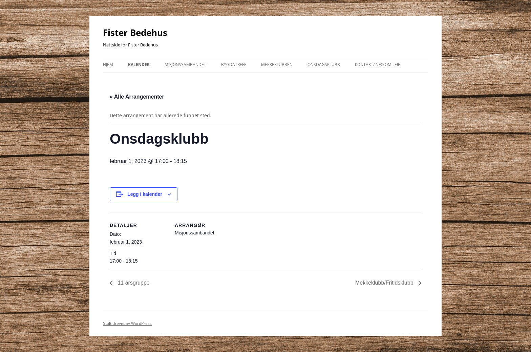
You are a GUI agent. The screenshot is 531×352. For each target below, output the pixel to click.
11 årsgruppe (133, 283)
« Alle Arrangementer (137, 97)
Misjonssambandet (185, 64)
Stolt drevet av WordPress (127, 323)
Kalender (139, 64)
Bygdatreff (233, 64)
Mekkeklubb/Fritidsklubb (385, 283)
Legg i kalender (144, 194)
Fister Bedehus (135, 32)
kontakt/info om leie (377, 64)
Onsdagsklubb (323, 64)
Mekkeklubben (277, 64)
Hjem (108, 64)
